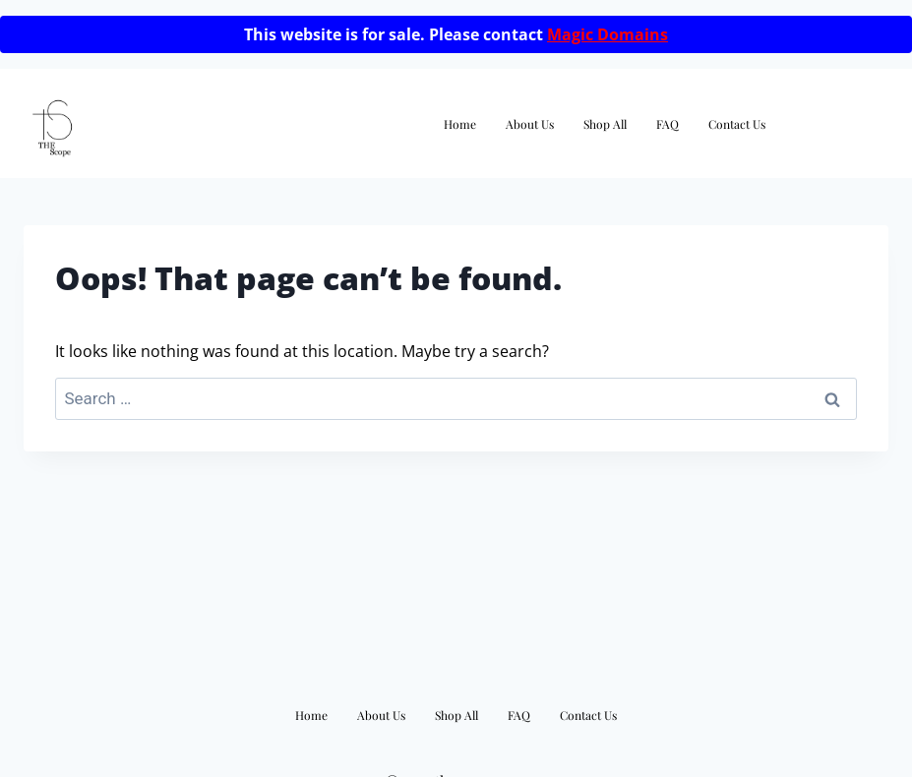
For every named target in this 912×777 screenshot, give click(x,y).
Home (460, 124)
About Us (530, 124)
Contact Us (736, 124)
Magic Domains (607, 34)
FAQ (667, 124)
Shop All (605, 124)
